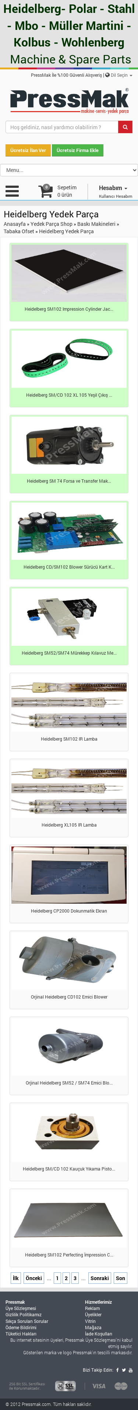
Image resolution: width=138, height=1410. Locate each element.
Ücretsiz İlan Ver (28, 150)
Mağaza (93, 1327)
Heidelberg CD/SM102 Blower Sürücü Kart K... (69, 567)
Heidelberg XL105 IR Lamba (69, 825)
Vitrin (90, 1321)
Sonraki (100, 1278)
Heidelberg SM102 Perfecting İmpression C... (69, 1255)
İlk (16, 1278)
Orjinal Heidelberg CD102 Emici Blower (69, 997)
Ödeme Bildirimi (21, 1327)
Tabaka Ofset (19, 231)
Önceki (34, 1278)
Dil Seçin (121, 75)
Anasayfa (15, 223)
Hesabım (113, 188)
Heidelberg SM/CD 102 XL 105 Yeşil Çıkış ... (69, 395)
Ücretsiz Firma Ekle (78, 150)
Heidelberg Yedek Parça (66, 231)
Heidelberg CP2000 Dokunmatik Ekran (69, 911)
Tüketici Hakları (21, 1334)
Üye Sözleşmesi (21, 1308)
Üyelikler (93, 1314)
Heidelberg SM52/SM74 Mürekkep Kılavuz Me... (69, 653)
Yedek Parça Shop (51, 223)
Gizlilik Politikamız (24, 1314)
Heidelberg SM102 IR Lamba (69, 739)
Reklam (92, 1308)
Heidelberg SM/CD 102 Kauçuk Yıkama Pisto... (69, 1169)
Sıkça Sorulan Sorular (27, 1321)
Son (120, 1278)
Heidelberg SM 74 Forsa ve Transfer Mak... (69, 481)
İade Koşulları (98, 1334)
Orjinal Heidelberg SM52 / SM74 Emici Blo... (69, 1083)
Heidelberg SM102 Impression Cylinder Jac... (69, 309)
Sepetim (67, 191)
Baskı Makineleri (96, 223)
